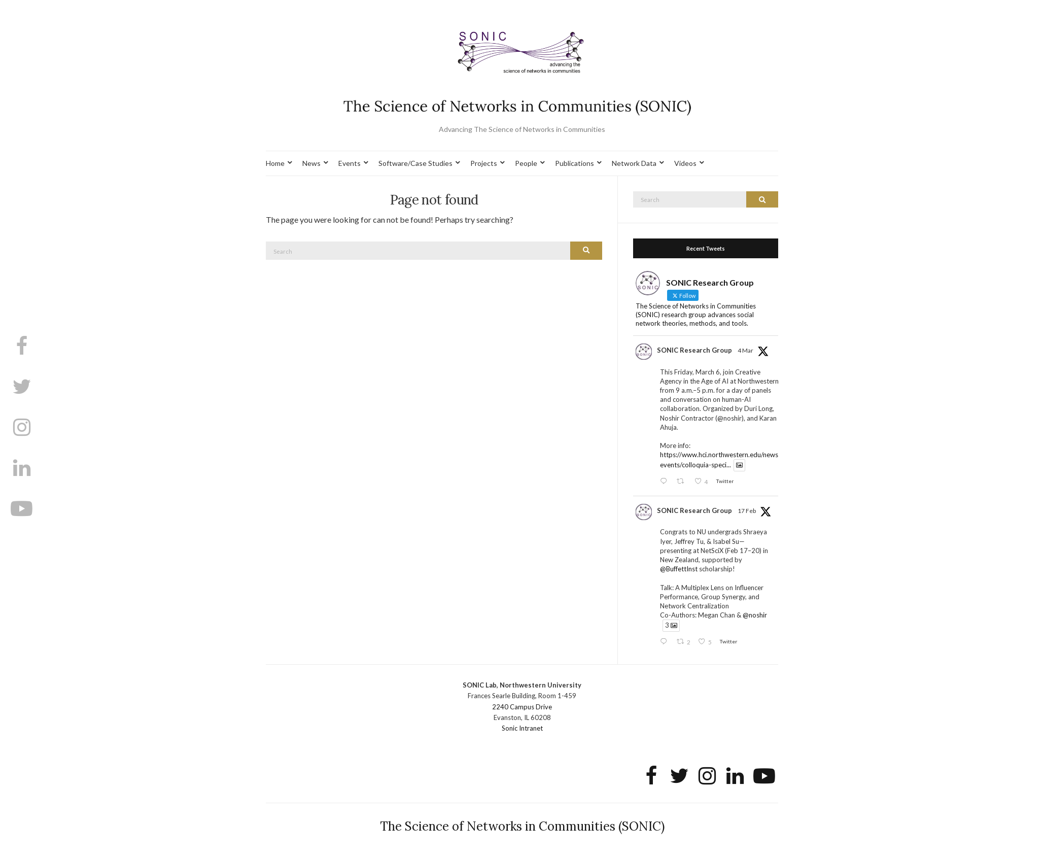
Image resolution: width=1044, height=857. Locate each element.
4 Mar (745, 350)
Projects (483, 163)
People (526, 163)
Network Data (634, 163)
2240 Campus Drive (522, 707)
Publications (574, 163)
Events (349, 163)
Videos (685, 163)
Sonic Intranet (522, 728)
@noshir (755, 615)
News (311, 163)
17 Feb (747, 511)
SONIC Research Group (694, 350)
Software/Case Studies (415, 163)
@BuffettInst (679, 569)
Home (275, 163)
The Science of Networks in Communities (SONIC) (522, 826)
